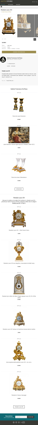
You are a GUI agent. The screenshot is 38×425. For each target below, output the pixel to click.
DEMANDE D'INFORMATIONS (19, 52)
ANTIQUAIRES (10, 4)
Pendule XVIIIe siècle (9, 80)
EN (34, 1)
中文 (36, 1)
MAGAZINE (18, 4)
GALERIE (8, 66)
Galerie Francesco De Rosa (14, 58)
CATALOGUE (3, 4)
